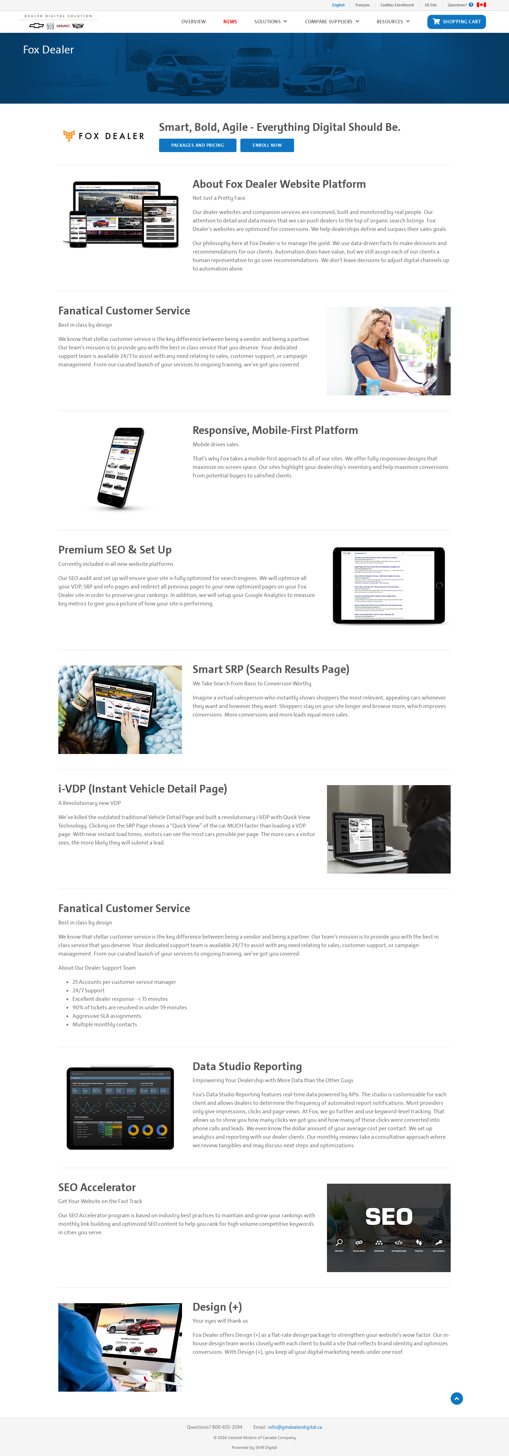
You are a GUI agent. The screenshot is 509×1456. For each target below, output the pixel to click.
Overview (193, 21)
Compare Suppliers (332, 21)
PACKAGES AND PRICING (197, 145)
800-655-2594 (227, 1427)
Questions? (460, 5)
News (230, 21)
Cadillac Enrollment (397, 5)
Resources (393, 21)
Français (363, 5)
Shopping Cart (457, 22)
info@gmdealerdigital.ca (295, 1427)
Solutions (271, 21)
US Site (431, 5)
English (338, 5)
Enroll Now (267, 145)
